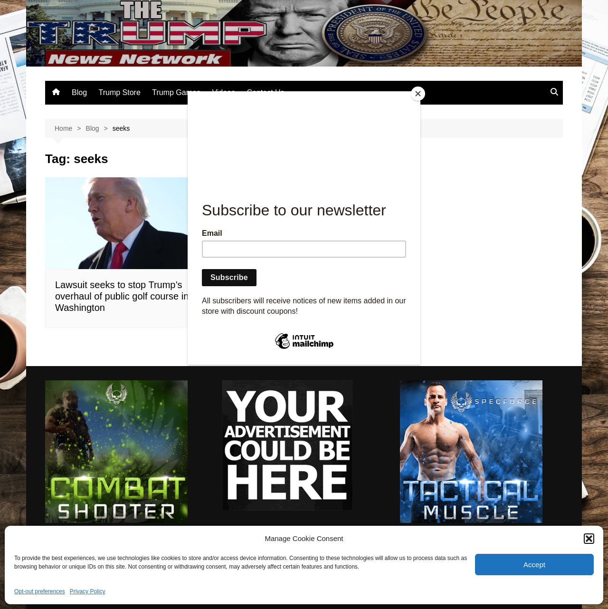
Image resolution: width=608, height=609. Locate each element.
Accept (534, 565)
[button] (589, 538)
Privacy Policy (87, 591)
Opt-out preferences (39, 591)
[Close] (418, 94)
